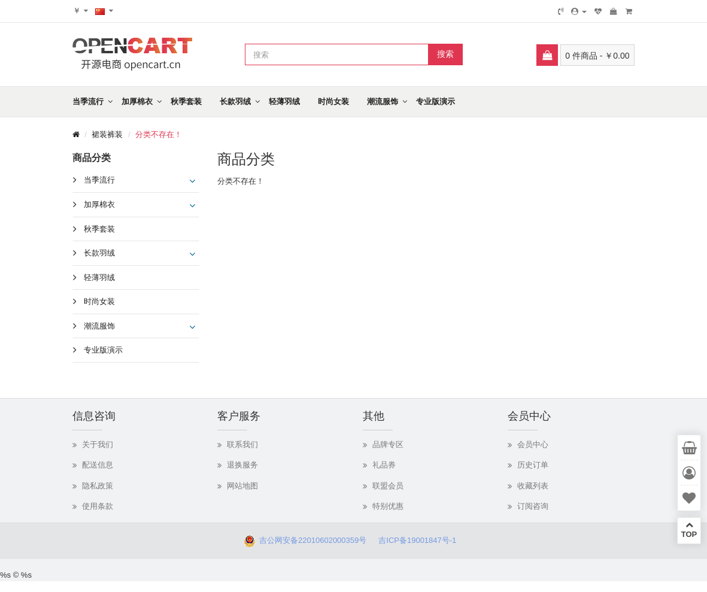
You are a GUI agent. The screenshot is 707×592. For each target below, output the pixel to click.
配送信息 (97, 464)
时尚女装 (333, 101)
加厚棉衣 (137, 101)
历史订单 (532, 464)
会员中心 (532, 444)
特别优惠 (387, 506)
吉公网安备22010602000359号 (310, 540)
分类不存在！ (158, 134)
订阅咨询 (532, 506)
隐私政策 (97, 485)
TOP (689, 530)
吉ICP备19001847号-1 (420, 540)
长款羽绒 (235, 101)
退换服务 (242, 464)
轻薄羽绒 (284, 101)
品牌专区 (387, 444)
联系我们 (242, 444)
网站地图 (242, 485)
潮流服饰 (382, 101)
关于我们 (97, 444)
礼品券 (384, 464)
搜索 (445, 54)
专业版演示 (435, 101)
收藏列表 (532, 485)
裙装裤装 (107, 134)
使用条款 (97, 506)
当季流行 (88, 101)
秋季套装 (186, 101)
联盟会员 (387, 485)
